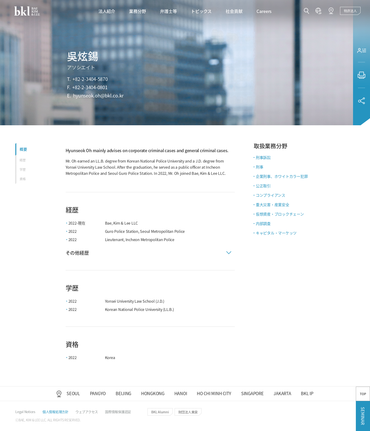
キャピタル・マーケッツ (276, 233)
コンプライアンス (270, 195)
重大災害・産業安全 (272, 204)
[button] (306, 11)
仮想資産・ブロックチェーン (280, 214)
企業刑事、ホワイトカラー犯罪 (282, 176)
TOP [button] (363, 394)
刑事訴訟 (263, 157)
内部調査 (263, 223)
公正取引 (263, 185)
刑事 (259, 167)
